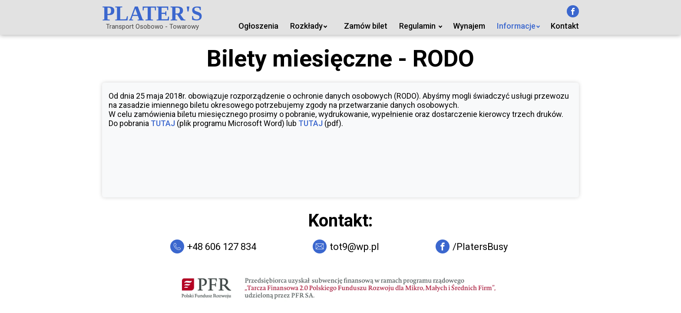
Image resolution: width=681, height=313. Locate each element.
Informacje (516, 25)
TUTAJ (163, 123)
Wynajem (469, 25)
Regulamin (417, 25)
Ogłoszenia (258, 25)
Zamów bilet (365, 25)
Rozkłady (306, 25)
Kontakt (565, 25)
